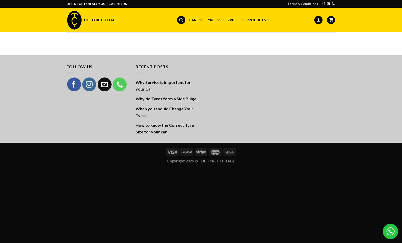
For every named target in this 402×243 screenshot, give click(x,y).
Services (233, 19)
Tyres (213, 19)
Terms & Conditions (302, 4)
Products (258, 19)
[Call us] (333, 4)
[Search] (181, 20)
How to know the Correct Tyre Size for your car (165, 128)
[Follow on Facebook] (74, 84)
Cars (195, 19)
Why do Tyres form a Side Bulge (166, 98)
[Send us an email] (328, 4)
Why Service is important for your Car (163, 85)
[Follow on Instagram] (323, 4)
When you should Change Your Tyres (164, 112)
